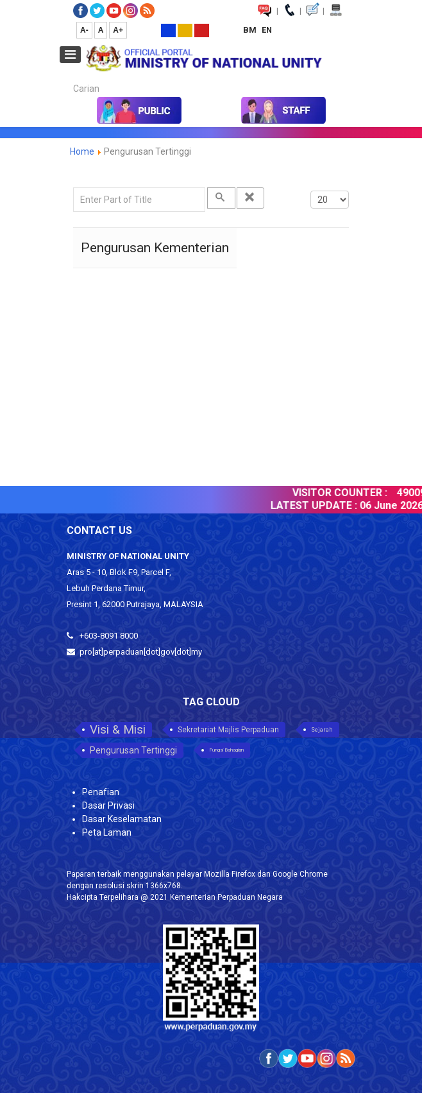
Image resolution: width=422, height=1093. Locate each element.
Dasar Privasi (108, 805)
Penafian (100, 792)
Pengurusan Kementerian (155, 247)
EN (267, 30)
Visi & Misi (118, 729)
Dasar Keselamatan (122, 819)
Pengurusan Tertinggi (133, 750)
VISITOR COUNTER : (344, 492)
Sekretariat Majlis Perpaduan (228, 729)
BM (250, 30)
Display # (310, 187)
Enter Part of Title (73, 187)
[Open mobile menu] (70, 54)
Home (82, 151)
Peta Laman (106, 832)
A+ (118, 30)
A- (84, 30)
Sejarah (322, 730)
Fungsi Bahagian (226, 750)
